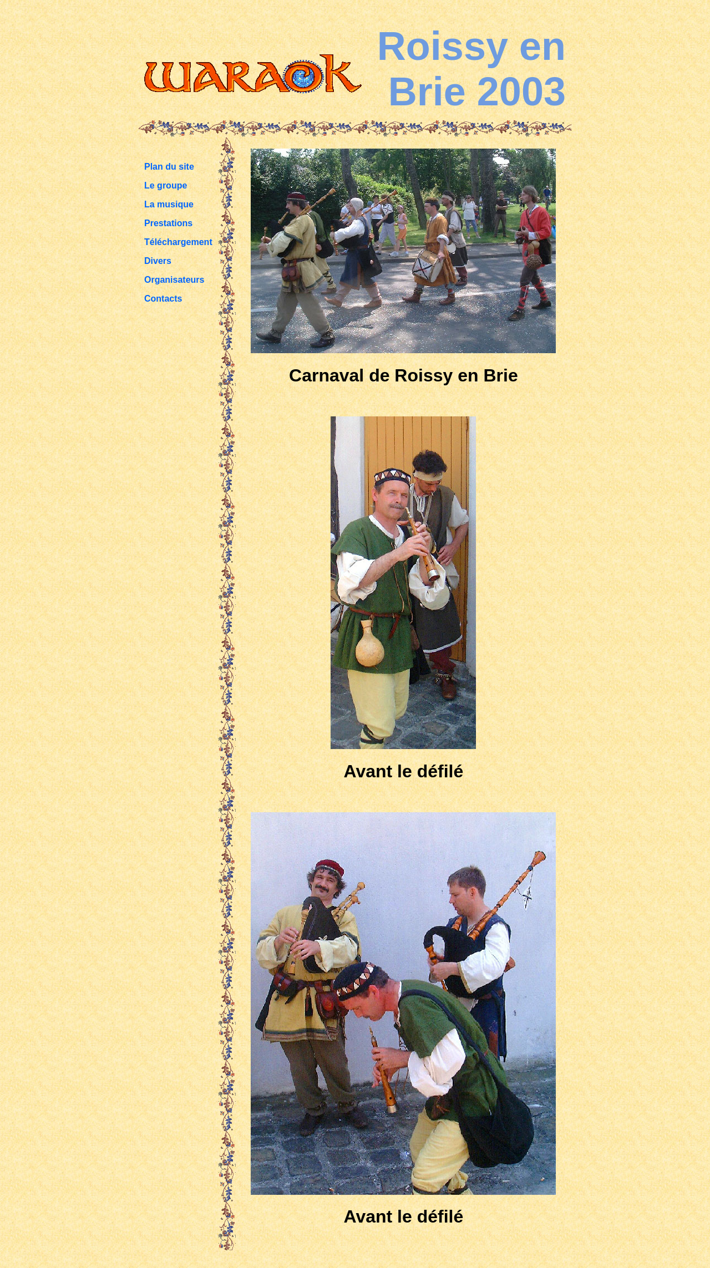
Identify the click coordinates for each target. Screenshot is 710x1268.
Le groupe (165, 185)
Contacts (163, 298)
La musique (169, 204)
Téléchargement (178, 242)
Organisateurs (174, 279)
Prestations (168, 223)
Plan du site (169, 166)
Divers (157, 261)
